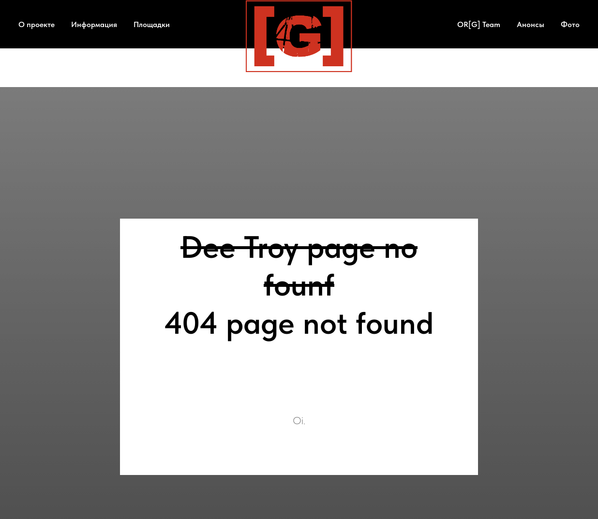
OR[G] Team (478, 24)
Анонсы (530, 24)
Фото (570, 24)
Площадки (152, 24)
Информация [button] (94, 24)
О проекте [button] (36, 24)
